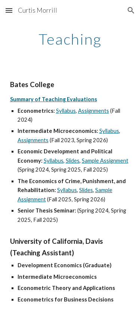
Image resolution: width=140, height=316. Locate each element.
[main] (70, 39)
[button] (9, 10)
